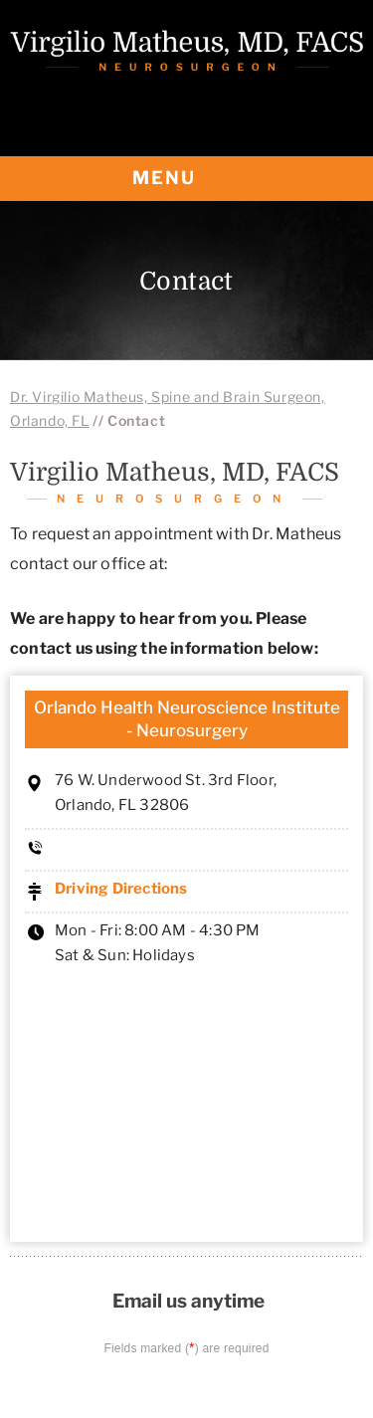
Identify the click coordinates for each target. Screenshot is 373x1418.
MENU (185, 179)
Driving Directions (121, 889)
